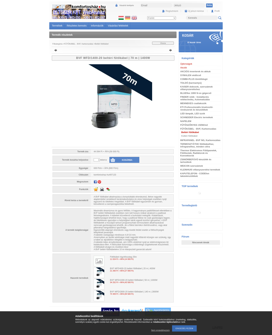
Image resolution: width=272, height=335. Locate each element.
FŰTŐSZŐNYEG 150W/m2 (194, 125)
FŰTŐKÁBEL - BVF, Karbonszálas (78, 44)
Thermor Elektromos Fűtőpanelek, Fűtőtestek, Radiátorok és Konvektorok (198, 153)
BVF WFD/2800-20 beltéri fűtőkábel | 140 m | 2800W (134, 291)
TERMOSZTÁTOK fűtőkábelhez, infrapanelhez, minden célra (197, 145)
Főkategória (57, 44)
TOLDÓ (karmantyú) (191, 83)
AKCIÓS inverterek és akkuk (195, 71)
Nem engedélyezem (160, 330)
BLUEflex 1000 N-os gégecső (195, 93)
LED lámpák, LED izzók (192, 113)
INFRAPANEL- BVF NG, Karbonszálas (200, 140)
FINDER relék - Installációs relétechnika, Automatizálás (195, 98)
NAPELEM (185, 121)
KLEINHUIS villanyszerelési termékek (200, 169)
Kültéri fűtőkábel (189, 136)
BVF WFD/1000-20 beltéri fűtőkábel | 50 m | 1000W (134, 280)
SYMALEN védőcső (190, 75)
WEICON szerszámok (191, 166)
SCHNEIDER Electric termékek (196, 117)
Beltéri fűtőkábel (102, 44)
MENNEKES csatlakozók (193, 103)
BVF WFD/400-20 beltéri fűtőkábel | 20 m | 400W (132, 268)
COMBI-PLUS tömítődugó (193, 79)
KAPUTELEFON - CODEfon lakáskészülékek (194, 174)
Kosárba (127, 160)
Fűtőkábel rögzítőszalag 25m (123, 257)
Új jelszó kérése (196, 11)
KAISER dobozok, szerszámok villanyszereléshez (196, 88)
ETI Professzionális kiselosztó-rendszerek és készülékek (196, 108)
